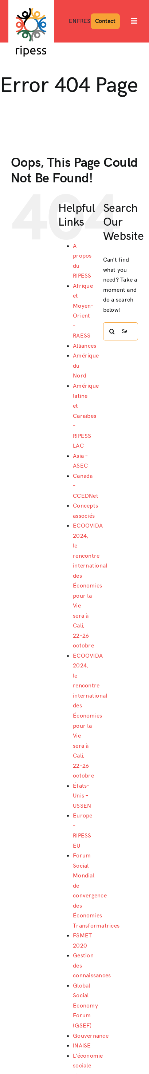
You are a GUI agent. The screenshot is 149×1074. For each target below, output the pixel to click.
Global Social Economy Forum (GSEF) (85, 1005)
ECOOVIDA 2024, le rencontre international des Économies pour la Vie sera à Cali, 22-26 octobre (90, 585)
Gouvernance (91, 1036)
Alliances (84, 346)
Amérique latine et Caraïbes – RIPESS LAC (86, 416)
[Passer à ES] (86, 21)
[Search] (112, 331)
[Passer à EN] (73, 21)
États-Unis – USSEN (82, 796)
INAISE (82, 1045)
